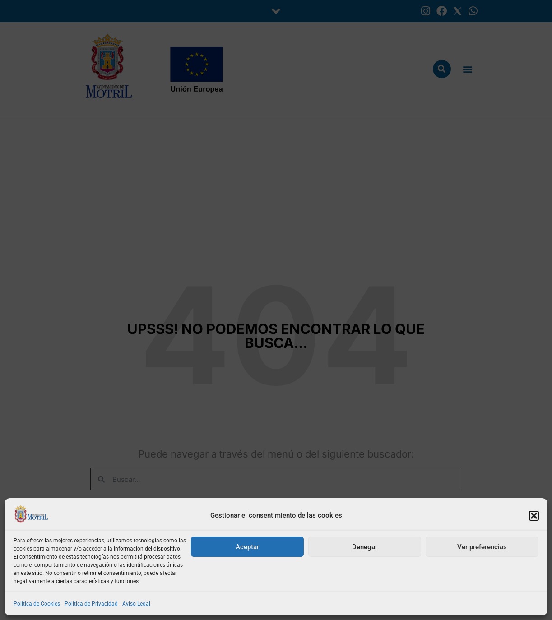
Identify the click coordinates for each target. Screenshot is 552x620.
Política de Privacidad (91, 604)
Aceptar (247, 547)
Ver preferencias (482, 547)
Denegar (364, 547)
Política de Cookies (37, 604)
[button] (533, 515)
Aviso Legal (136, 604)
